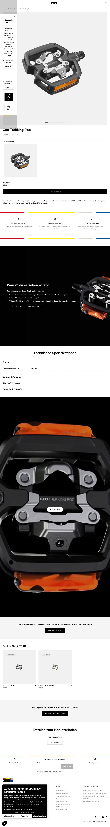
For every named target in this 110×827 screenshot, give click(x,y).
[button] (4, 823)
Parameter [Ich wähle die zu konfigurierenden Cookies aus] (9, 816)
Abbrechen (63, 432)
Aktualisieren (47, 432)
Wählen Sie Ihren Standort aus (39, 406)
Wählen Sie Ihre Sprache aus (38, 421)
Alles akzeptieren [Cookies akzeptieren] (23, 816)
